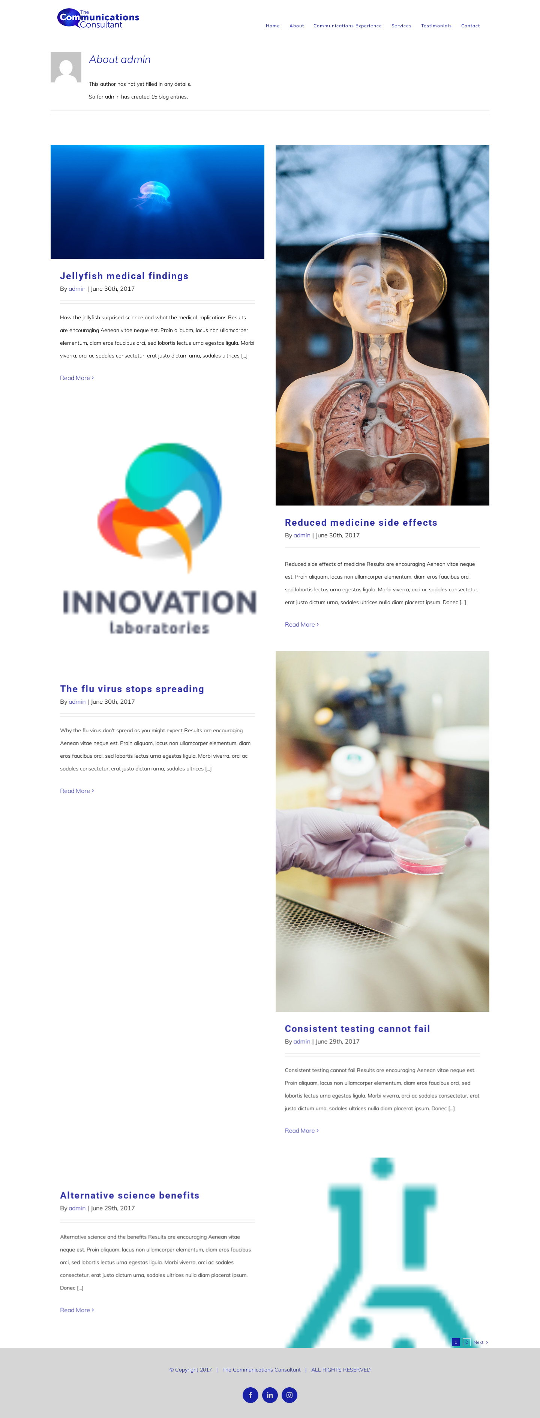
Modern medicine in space (267, 832)
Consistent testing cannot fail (133, 801)
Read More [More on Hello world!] (75, 947)
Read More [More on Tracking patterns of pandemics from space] (75, 1249)
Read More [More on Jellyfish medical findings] (75, 377)
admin (77, 288)
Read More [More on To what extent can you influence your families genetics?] (360, 1121)
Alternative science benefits (415, 882)
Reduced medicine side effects (279, 522)
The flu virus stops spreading (417, 429)
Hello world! (90, 871)
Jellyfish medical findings (124, 276)
